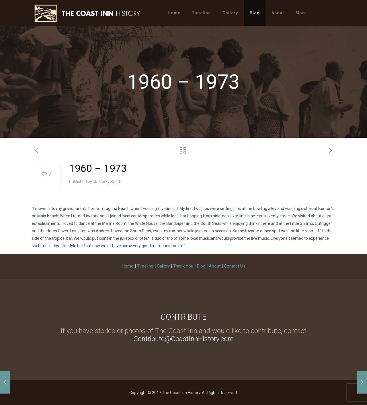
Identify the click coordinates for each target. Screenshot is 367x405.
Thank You (183, 266)
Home (128, 266)
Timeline (145, 266)
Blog (201, 266)
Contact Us (234, 266)
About (214, 266)
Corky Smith (110, 181)
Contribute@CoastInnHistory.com (183, 339)
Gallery (163, 266)
